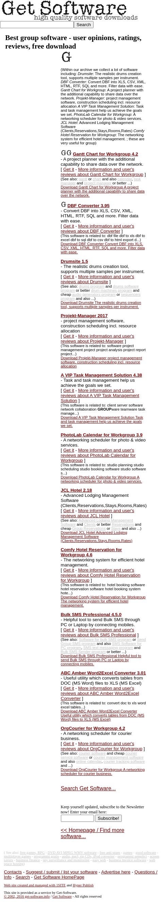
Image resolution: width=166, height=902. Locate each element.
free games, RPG (32, 852)
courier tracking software (124, 761)
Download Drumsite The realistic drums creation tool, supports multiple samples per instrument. (101, 305)
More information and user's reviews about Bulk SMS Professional (98, 632)
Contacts (13, 871)
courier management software (119, 757)
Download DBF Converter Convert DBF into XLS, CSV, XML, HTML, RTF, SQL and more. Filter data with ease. (103, 248)
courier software (92, 753)
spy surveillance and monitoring (66, 860)
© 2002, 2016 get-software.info (27, 896)
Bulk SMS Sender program (83, 652)
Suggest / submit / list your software (61, 871)
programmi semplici (132, 856)
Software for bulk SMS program (105, 639)
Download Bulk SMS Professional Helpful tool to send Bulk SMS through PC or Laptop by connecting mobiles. (101, 660)
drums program (91, 286)
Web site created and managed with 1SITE (35, 885)
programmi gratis (46, 856)
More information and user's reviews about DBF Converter (97, 228)
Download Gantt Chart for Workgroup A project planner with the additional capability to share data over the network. (103, 191)
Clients (90, 524)
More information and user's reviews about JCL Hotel (97, 513)
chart (97, 179)
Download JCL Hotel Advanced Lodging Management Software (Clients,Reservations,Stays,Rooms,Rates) (97, 536)
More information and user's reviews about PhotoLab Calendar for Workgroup (98, 455)
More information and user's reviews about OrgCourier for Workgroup (102, 746)
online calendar (89, 761)
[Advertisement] (29, 153)
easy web (99, 860)
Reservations (123, 524)
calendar (124, 179)
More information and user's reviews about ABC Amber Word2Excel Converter (100, 693)
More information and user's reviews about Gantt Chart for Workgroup (102, 172)
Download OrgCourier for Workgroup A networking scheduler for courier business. (103, 772)
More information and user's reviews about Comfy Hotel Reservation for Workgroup (100, 575)
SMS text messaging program (108, 648)
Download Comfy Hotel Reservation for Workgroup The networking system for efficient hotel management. (103, 601)
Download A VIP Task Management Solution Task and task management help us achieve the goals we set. (102, 421)
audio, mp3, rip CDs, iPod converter (88, 856)
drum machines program (111, 290)
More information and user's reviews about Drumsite (97, 279)
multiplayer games (17, 856)
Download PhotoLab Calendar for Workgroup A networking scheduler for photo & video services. (101, 479)
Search (23, 877)
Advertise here (116, 871)
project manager (97, 183)
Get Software (62, 896)
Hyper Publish (83, 885)
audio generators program (94, 294)
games (127, 852)
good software (145, 852)
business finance (28, 860)
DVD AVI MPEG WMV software (72, 852)
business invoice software (127, 860)
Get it (68, 169)
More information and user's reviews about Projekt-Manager (97, 338)
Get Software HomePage (59, 877)
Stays (116, 528)
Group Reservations (89, 528)
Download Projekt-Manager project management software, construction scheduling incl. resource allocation (101, 362)
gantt (83, 179)
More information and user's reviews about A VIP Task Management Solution (100, 395)
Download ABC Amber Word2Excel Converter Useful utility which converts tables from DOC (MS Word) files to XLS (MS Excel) (103, 715)
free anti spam (110, 852)
